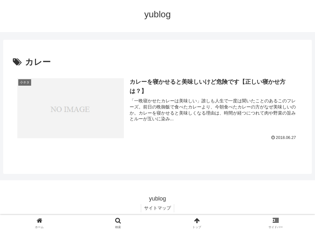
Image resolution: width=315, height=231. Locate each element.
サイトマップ (157, 207)
